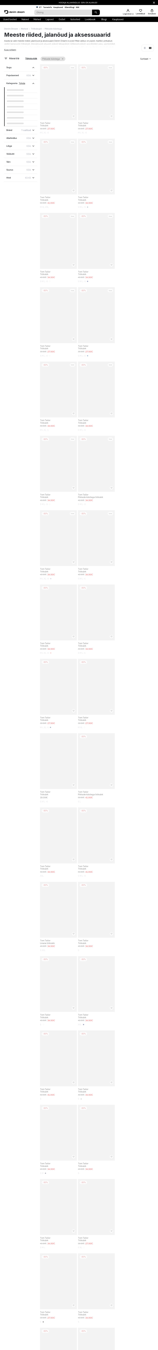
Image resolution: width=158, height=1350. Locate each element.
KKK (77, 7)
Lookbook (90, 20)
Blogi (104, 20)
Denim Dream (11, 30)
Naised (25, 20)
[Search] (63, 12)
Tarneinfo (47, 7)
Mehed (37, 20)
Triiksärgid (36, 30)
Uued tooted (10, 20)
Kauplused (58, 7)
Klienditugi (69, 7)
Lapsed (50, 20)
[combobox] (145, 60)
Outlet (62, 20)
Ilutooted (75, 20)
